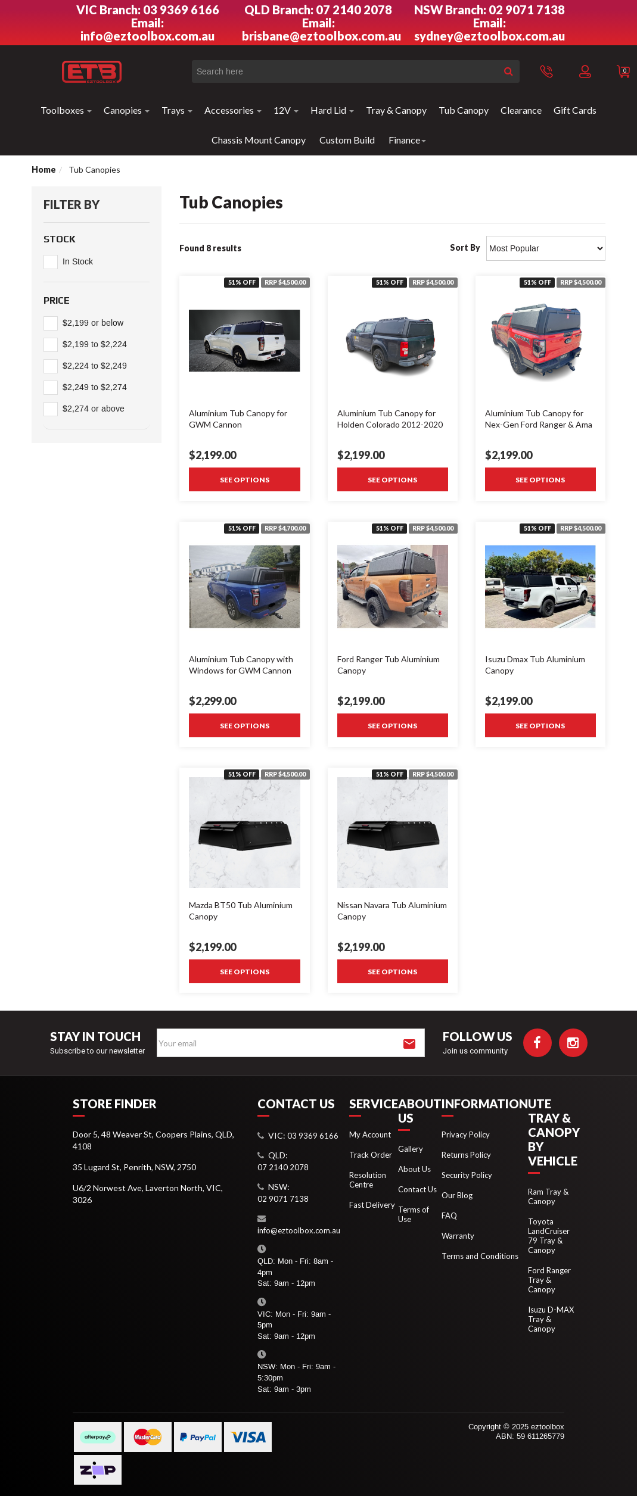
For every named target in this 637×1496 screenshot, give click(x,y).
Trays (176, 110)
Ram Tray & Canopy (548, 1196)
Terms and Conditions (480, 1256)
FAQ (449, 1215)
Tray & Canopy (396, 110)
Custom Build (347, 139)
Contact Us (417, 1189)
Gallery (410, 1149)
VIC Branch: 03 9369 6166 (147, 9)
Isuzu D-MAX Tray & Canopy (551, 1319)
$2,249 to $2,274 (95, 387)
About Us (414, 1169)
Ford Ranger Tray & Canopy (549, 1280)
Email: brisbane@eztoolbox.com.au (321, 29)
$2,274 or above (94, 408)
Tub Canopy (464, 110)
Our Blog (457, 1195)
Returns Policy (466, 1155)
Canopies (127, 110)
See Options (244, 479)
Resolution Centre (367, 1179)
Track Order (370, 1155)
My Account (370, 1134)
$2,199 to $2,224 (95, 344)
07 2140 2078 (283, 1167)
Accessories (233, 110)
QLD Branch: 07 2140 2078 (318, 9)
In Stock (78, 261)
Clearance (521, 110)
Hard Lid (332, 110)
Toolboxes (66, 110)
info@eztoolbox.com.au (298, 1230)
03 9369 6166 (312, 1135)
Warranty (458, 1236)
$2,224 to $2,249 (95, 366)
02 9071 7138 (283, 1199)
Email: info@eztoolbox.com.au (147, 29)
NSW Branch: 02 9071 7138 (489, 9)
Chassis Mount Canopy (259, 139)
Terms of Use (413, 1214)
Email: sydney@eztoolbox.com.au (489, 29)
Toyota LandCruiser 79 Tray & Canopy (549, 1236)
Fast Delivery (372, 1205)
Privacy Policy (466, 1134)
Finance (407, 139)
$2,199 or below (93, 323)
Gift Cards (575, 110)
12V (286, 110)
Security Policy (467, 1175)
